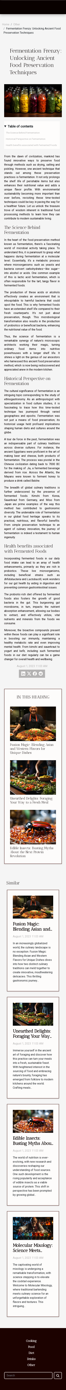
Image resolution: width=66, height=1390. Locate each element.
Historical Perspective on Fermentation (25, 139)
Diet (31, 1353)
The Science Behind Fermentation (23, 132)
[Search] (28, 1375)
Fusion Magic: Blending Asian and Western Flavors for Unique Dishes (32, 749)
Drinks (31, 1359)
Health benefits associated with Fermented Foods (31, 145)
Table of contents (20, 126)
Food (31, 1347)
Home (5, 24)
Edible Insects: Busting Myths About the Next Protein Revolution (31, 852)
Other (16, 24)
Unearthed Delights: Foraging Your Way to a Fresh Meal (31, 800)
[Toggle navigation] (7, 7)
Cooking (31, 1341)
